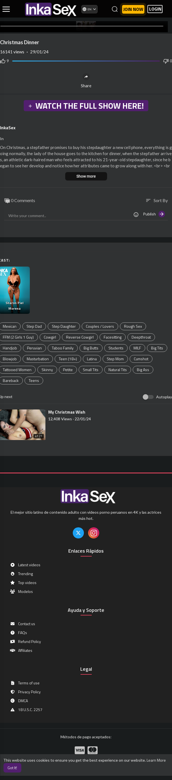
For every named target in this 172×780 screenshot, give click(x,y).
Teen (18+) (68, 359)
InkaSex (8, 127)
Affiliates (21, 650)
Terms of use (25, 683)
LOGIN (155, 9)
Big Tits (157, 348)
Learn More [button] (156, 760)
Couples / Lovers (100, 326)
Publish (154, 214)
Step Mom (115, 359)
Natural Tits (117, 369)
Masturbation (38, 359)
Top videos (23, 582)
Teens (34, 380)
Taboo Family (63, 348)
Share (86, 80)
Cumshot (141, 359)
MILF (137, 348)
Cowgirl (50, 337)
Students (115, 348)
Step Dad (34, 326)
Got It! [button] (12, 768)
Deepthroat (141, 337)
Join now (133, 9)
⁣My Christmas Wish (66, 412)
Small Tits (90, 369)
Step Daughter (64, 326)
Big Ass (143, 369)
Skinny (47, 369)
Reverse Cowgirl (80, 337)
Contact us (22, 624)
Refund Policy (25, 641)
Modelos (21, 591)
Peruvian (34, 348)
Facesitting (113, 337)
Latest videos (25, 565)
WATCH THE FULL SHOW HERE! (86, 105)
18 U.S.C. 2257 (26, 709)
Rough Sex (133, 326)
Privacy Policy (25, 692)
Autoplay (164, 396)
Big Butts (91, 348)
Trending (21, 574)
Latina (92, 359)
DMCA (19, 701)
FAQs (18, 632)
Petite (68, 369)
